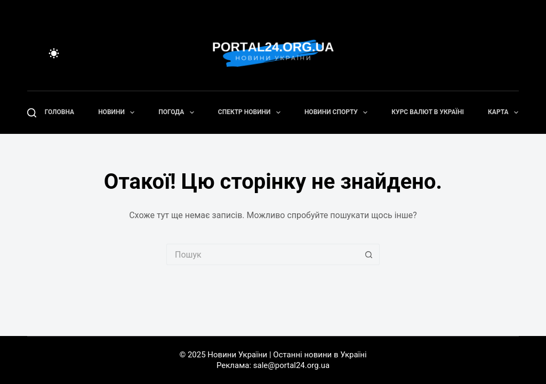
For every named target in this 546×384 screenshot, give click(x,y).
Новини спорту (338, 112)
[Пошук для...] (262, 254)
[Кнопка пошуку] (369, 254)
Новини (118, 112)
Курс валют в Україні (427, 112)
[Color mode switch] (54, 53)
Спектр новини (251, 112)
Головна (59, 112)
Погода (178, 112)
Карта (505, 112)
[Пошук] (31, 112)
